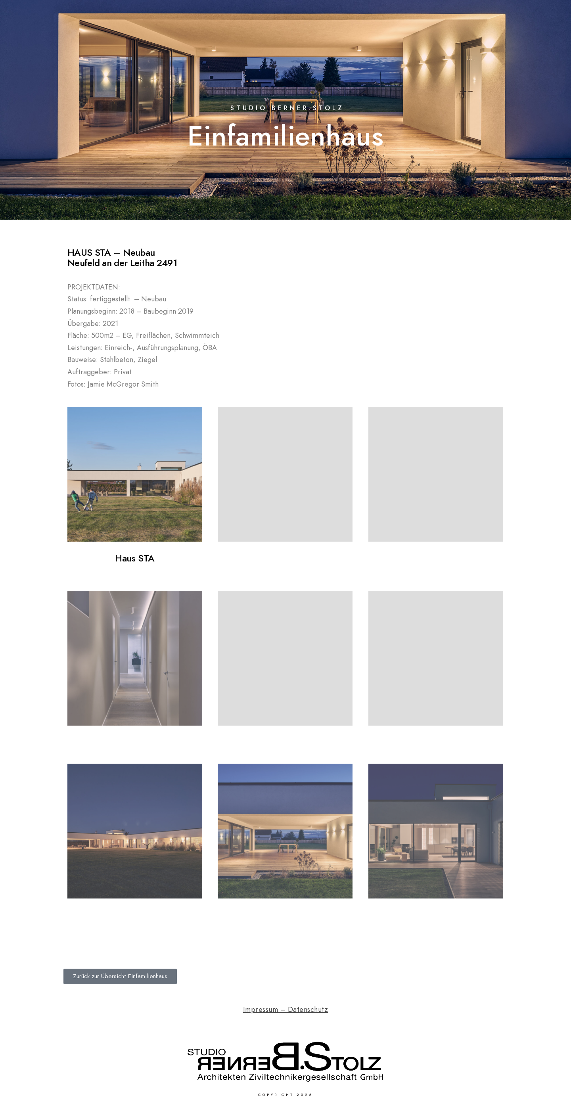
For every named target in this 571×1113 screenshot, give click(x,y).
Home (276, 32)
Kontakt (529, 32)
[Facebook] (527, 16)
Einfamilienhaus (326, 32)
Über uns (485, 32)
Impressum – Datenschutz (285, 1009)
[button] (120, 976)
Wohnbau (383, 32)
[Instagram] (540, 16)
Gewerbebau (435, 32)
